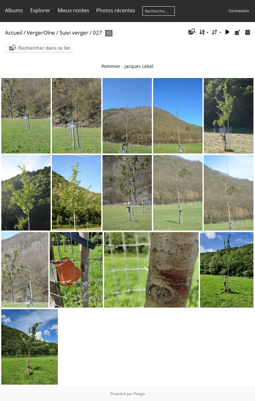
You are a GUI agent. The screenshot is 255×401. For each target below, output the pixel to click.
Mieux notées (73, 10)
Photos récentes (115, 10)
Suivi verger (73, 32)
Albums (14, 10)
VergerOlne (41, 32)
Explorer (40, 10)
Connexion (239, 11)
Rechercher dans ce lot (44, 48)
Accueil (13, 32)
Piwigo (139, 393)
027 (97, 32)
